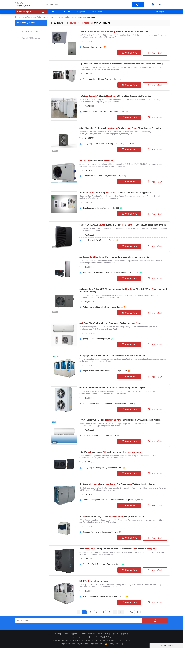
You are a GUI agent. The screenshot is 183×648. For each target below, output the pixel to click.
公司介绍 (115, 634)
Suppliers (81, 12)
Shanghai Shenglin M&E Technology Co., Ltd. (100, 532)
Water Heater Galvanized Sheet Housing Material (114, 257)
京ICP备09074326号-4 (115, 644)
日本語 (101, 637)
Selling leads (97, 12)
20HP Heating (93, 581)
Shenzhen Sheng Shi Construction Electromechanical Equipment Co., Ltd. (111, 500)
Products (66, 12)
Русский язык (83, 637)
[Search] (137, 612)
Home (53, 12)
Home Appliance (28, 17)
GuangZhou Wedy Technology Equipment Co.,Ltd (102, 564)
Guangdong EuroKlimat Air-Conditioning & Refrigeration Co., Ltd (108, 403)
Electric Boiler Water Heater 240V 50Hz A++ (113, 31)
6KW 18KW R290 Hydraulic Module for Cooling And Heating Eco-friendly (122, 225)
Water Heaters (42, 17)
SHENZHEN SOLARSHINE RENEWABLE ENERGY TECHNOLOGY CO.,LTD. (111, 272)
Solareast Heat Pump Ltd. (93, 47)
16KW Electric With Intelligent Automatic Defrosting (115, 96)
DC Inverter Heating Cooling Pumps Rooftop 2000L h (112, 516)
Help (100, 634)
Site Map (107, 634)
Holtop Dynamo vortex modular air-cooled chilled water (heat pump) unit (112, 355)
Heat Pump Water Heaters (60, 17)
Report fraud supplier (31, 31)
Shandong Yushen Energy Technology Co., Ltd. (101, 208)
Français (73, 637)
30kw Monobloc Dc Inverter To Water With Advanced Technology (120, 128)
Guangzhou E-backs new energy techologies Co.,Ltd (103, 176)
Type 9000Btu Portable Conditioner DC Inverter (110, 323)
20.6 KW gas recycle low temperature (110, 452)
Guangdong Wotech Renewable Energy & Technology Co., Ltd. (107, 144)
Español (94, 637)
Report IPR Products (31, 38)
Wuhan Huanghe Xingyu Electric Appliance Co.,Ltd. (103, 307)
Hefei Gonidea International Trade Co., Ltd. (99, 435)
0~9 (128, 640)
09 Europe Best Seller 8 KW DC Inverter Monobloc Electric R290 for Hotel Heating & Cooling (123, 290)
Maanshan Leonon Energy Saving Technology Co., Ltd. (104, 111)
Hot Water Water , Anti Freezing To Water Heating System (117, 484)
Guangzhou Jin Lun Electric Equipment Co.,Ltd (101, 79)
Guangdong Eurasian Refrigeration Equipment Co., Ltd (104, 596)
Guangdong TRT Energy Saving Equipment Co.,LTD (102, 467)
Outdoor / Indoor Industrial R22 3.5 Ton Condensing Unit (112, 387)
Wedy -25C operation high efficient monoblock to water (118, 549)
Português (109, 637)
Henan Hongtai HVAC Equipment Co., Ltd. (99, 240)
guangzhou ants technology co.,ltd (96, 339)
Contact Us (92, 634)
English (160, 12)
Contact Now (129, 52)
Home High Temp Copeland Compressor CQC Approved (115, 192)
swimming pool (96, 160)
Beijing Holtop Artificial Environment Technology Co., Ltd (105, 371)
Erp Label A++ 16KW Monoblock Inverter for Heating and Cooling (121, 64)
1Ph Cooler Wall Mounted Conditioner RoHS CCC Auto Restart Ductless (120, 420)
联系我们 (124, 634)
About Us (82, 634)
